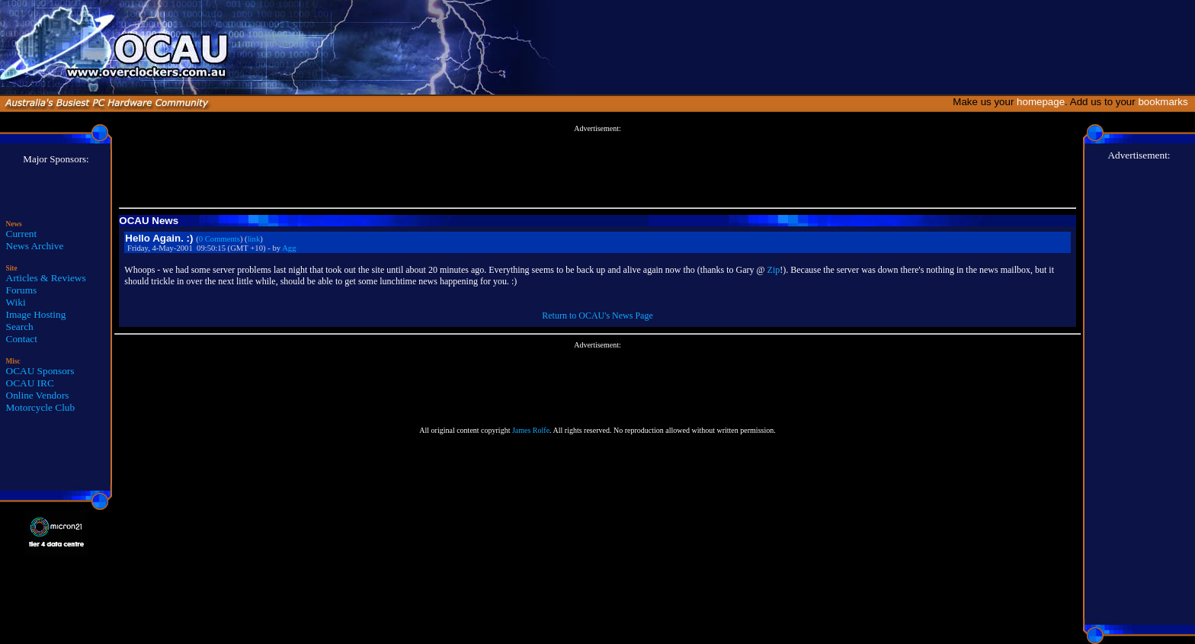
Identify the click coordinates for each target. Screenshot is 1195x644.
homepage (1041, 101)
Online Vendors (37, 395)
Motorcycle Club (40, 407)
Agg (289, 248)
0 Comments (219, 239)
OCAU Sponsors (40, 370)
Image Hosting (36, 314)
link (254, 239)
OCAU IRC (30, 383)
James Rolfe (530, 430)
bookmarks (1165, 101)
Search (20, 326)
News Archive (35, 246)
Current (21, 233)
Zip (773, 269)
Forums (21, 290)
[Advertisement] (597, 167)
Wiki (16, 302)
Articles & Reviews (46, 278)
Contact (21, 338)
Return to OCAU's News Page (597, 315)
